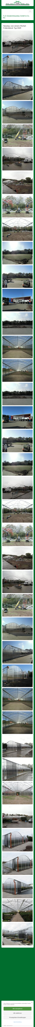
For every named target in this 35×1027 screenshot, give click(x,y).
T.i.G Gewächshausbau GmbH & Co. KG (16, 17)
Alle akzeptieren (17, 1008)
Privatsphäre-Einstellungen (17, 1017)
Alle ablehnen (17, 1013)
